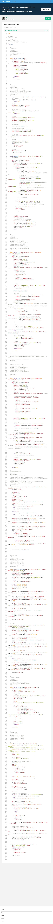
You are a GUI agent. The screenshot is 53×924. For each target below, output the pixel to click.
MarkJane (8, 17)
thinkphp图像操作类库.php (11, 30)
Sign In (2, 915)
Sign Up (2, 912)
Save (48, 18)
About (2, 918)
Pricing (2, 921)
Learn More (46, 9)
